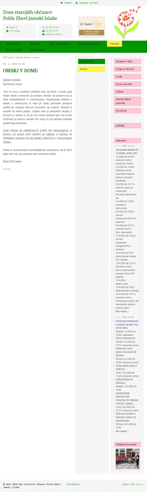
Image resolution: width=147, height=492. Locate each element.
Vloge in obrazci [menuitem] (125, 69)
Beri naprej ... (122, 311)
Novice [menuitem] (27, 57)
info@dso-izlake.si (52, 34)
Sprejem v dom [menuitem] (124, 61)
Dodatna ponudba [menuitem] (90, 44)
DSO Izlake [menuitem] (8, 57)
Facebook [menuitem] (121, 110)
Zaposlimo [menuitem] (37, 50)
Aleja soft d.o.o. (133, 484)
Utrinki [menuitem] (114, 44)
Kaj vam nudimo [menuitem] (59, 44)
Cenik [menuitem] (119, 76)
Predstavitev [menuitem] (13, 44)
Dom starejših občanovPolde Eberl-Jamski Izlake (30, 15)
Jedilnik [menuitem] (120, 125)
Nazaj (7, 169)
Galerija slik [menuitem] (86, 61)
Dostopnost (73, 484)
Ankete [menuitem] (120, 91)
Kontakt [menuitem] (35, 44)
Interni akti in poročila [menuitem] (123, 101)
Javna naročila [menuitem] (124, 84)
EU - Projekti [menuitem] (13, 50)
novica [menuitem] (36, 57)
